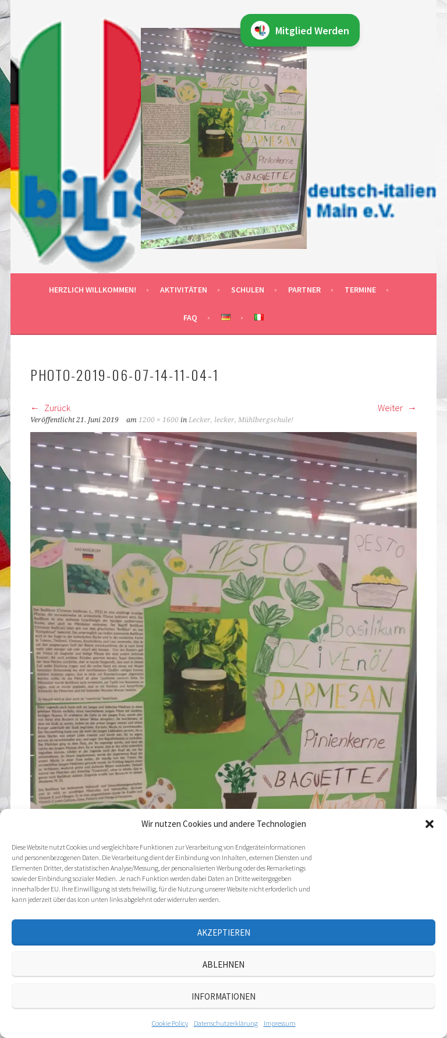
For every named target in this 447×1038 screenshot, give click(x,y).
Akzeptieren (223, 932)
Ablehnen (223, 964)
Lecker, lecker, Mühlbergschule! (241, 420)
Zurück (50, 407)
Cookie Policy (170, 1023)
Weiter (397, 407)
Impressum (280, 1023)
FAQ (190, 317)
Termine (360, 289)
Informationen (223, 996)
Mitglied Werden (300, 30)
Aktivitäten (183, 289)
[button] (429, 824)
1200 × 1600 (159, 420)
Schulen (247, 289)
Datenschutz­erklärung (226, 1023)
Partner (304, 289)
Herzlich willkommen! (92, 289)
